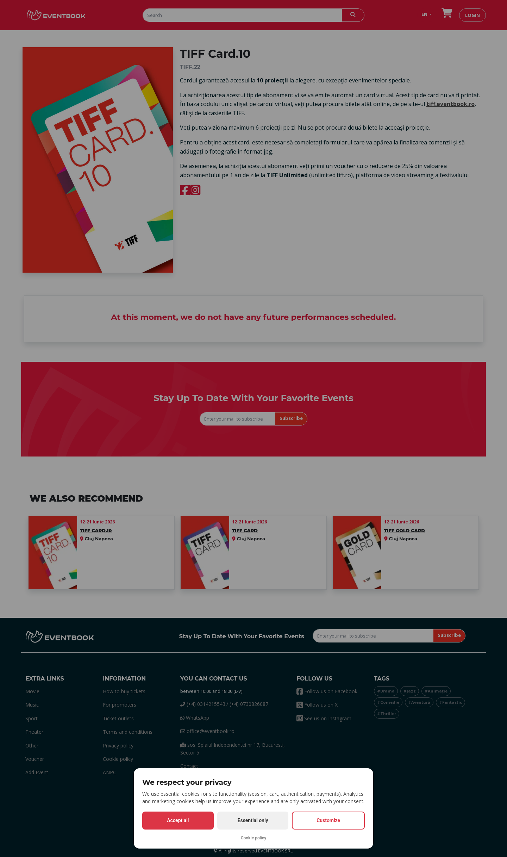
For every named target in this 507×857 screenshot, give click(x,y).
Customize (328, 820)
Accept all (178, 820)
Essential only (253, 820)
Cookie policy (254, 838)
